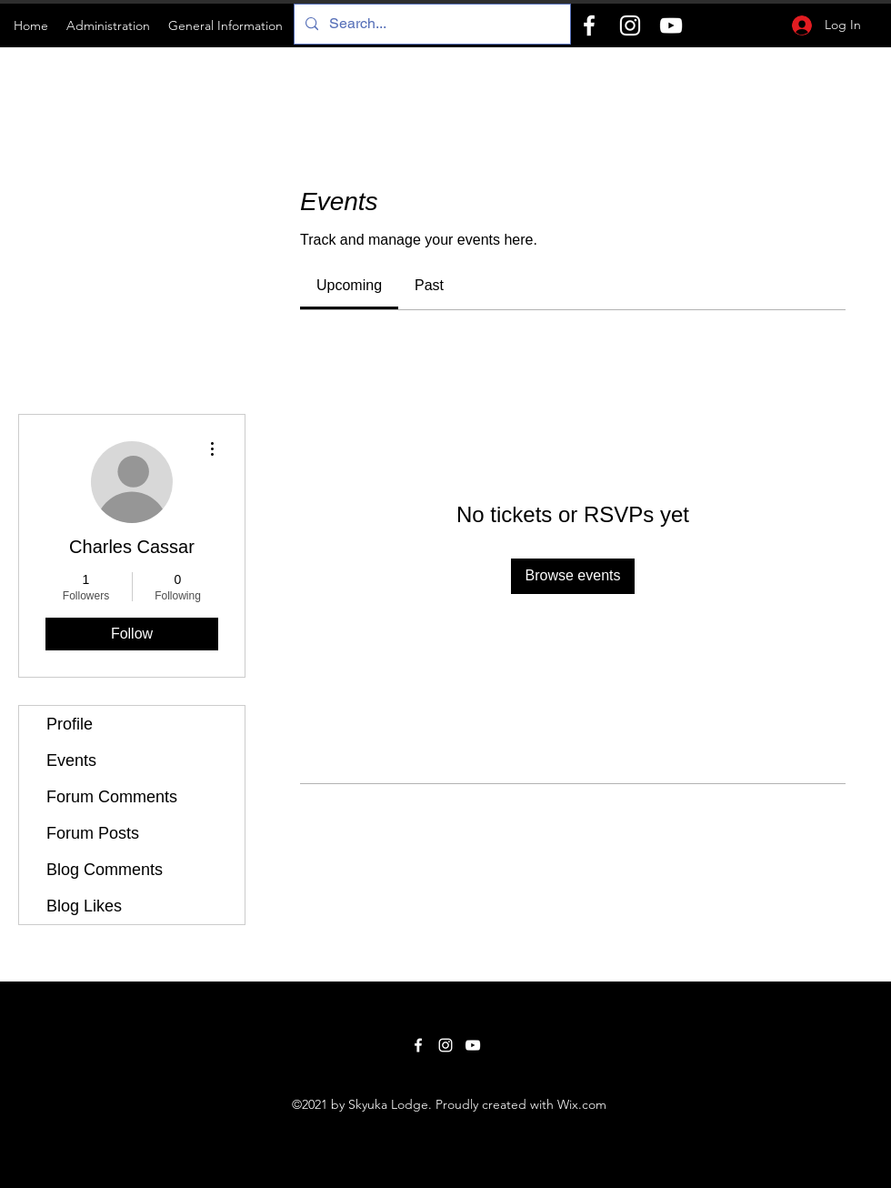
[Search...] (430, 24)
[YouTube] (671, 25)
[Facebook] (589, 25)
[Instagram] (630, 25)
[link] (349, 285)
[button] (108, 25)
